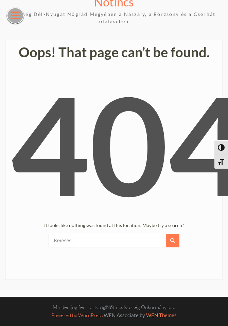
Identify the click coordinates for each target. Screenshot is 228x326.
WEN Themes (161, 315)
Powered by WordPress (77, 315)
